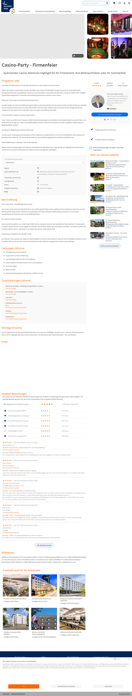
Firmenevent (56, 172)
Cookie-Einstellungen (66, 686)
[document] (66, 672)
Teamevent (51, 174)
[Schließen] (128, 658)
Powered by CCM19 (124, 694)
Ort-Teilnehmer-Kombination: (14, 159)
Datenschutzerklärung (18, 694)
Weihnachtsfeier (61, 174)
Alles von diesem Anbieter (110, 246)
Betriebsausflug (45, 172)
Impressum (6, 694)
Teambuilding (42, 174)
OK (24, 686)
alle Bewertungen (44, 545)
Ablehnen (108, 686)
